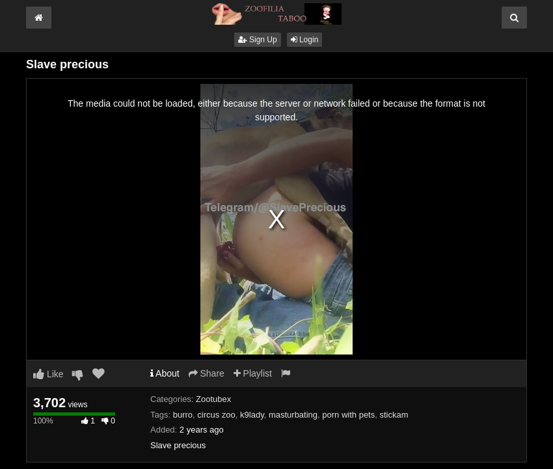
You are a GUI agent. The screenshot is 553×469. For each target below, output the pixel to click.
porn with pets (348, 415)
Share (206, 373)
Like (48, 374)
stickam (393, 415)
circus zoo (216, 415)
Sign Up (257, 39)
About (165, 373)
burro (183, 415)
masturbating (293, 415)
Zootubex (213, 399)
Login (305, 39)
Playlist (253, 373)
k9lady (252, 415)
